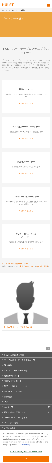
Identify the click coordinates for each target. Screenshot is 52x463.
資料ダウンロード (12, 376)
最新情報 (8, 397)
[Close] (48, 434)
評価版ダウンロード (13, 381)
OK (26, 459)
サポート (8, 402)
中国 (21, 266)
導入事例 (8, 365)
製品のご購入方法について (15, 386)
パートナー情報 (11, 423)
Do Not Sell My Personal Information (26, 452)
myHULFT (27, 407)
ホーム (4, 10)
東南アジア (30, 266)
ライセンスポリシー (13, 391)
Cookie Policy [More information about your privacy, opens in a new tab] (24, 444)
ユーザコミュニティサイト (15, 417)
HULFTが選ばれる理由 (14, 355)
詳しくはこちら (27, 103)
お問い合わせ (10, 428)
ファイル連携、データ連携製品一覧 (19, 360)
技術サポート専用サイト (27, 412)
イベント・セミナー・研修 (15, 370)
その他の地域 (42, 266)
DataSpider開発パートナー (16, 264)
